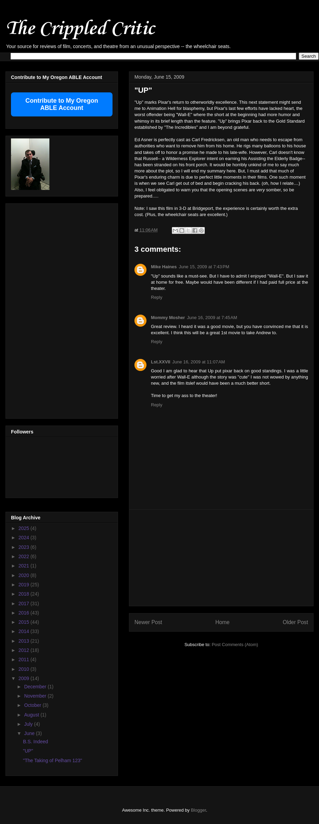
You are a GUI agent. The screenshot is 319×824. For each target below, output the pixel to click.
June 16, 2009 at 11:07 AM (198, 361)
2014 (25, 631)
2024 (25, 537)
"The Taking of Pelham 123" (52, 760)
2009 (25, 678)
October (33, 705)
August (32, 715)
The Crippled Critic (79, 29)
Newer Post (148, 622)
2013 (25, 641)
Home (222, 622)
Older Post (295, 622)
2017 (25, 603)
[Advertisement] (221, 558)
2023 (25, 547)
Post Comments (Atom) (235, 644)
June (30, 733)
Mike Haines (164, 266)
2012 (25, 650)
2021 (25, 565)
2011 (25, 659)
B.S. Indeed (35, 741)
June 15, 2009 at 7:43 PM (204, 266)
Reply (156, 297)
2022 (25, 556)
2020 (25, 575)
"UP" (28, 751)
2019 (25, 584)
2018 (25, 594)
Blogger (198, 810)
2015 (25, 622)
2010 (25, 669)
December (35, 686)
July (29, 724)
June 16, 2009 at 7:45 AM (212, 317)
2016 (25, 613)
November (35, 696)
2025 (25, 528)
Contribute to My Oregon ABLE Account (61, 104)
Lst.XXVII (160, 361)
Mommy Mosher (168, 317)
